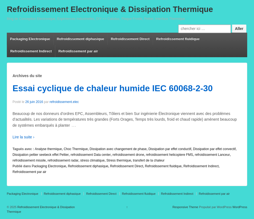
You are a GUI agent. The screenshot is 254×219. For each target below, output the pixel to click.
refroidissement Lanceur (212, 155)
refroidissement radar (63, 160)
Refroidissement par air (78, 51)
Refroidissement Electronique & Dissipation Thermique (110, 9)
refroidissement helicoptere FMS (169, 155)
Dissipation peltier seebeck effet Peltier (41, 155)
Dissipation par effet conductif (169, 149)
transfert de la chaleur (148, 160)
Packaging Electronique (30, 39)
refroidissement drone (128, 155)
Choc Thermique (76, 149)
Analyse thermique (48, 149)
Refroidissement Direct (130, 39)
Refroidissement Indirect (31, 51)
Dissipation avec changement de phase (118, 149)
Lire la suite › (23, 137)
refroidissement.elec (64, 102)
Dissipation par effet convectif (214, 149)
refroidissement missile (29, 160)
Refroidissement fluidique (178, 39)
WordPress (239, 207)
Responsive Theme (185, 207)
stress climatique (92, 160)
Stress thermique (118, 160)
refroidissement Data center (91, 155)
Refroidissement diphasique (80, 39)
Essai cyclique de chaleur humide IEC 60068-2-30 (113, 88)
